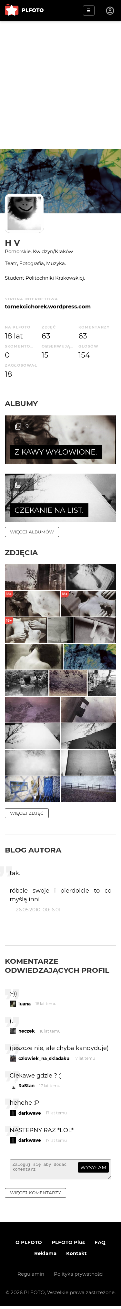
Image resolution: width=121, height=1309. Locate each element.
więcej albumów (32, 531)
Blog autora (33, 849)
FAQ (100, 1245)
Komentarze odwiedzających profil (57, 966)
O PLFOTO (28, 1245)
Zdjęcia (21, 552)
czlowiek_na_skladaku (43, 1058)
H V (12, 243)
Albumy (21, 403)
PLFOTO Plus (68, 1245)
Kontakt (76, 1256)
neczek (26, 1031)
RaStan (26, 1085)
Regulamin (30, 1277)
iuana (24, 1003)
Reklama (45, 1256)
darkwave (29, 1113)
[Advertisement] (60, 84)
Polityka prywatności (79, 1277)
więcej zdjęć (27, 813)
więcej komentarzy (35, 1195)
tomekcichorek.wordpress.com (48, 306)
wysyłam (93, 1167)
